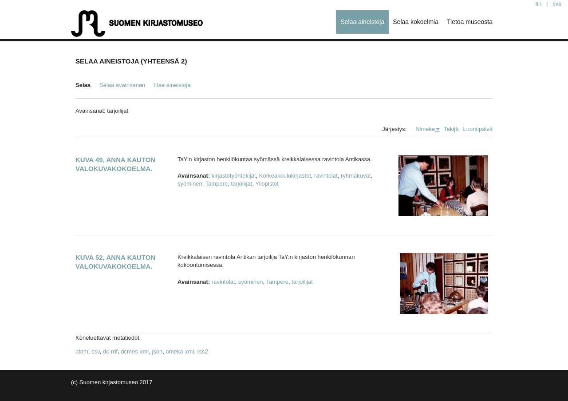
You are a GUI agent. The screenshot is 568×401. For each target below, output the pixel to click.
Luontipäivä (478, 129)
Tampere (216, 183)
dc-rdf (110, 351)
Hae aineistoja (172, 85)
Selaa (83, 85)
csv (95, 351)
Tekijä (451, 129)
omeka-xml (180, 351)
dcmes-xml (135, 351)
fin (539, 3)
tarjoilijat (241, 183)
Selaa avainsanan (122, 85)
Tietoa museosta (470, 21)
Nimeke (425, 129)
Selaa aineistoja (362, 21)
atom (81, 351)
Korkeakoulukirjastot (285, 175)
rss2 (202, 351)
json (157, 351)
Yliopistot (267, 183)
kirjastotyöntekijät (234, 175)
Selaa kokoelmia (415, 21)
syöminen (190, 183)
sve (556, 3)
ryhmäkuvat (356, 175)
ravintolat (326, 175)
